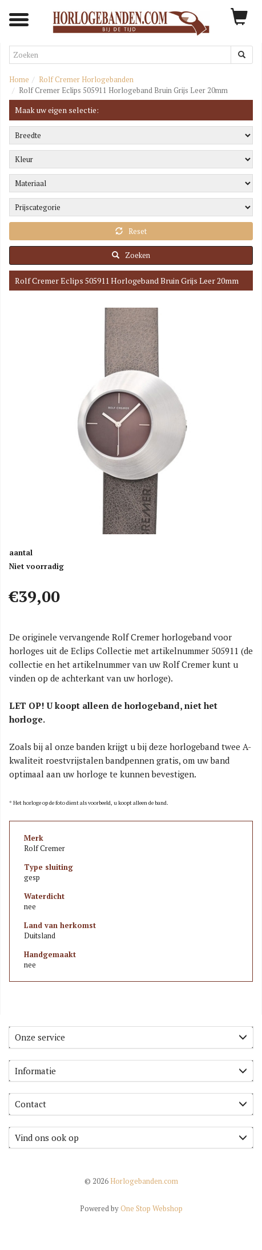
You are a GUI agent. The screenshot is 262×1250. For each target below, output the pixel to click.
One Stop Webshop (131, 1208)
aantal (21, 552)
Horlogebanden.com (131, 1181)
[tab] (131, 1037)
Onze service (131, 1037)
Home (19, 79)
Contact (131, 1104)
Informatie (131, 1070)
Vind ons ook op (131, 1137)
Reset (131, 231)
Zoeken (131, 255)
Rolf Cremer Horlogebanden (86, 79)
